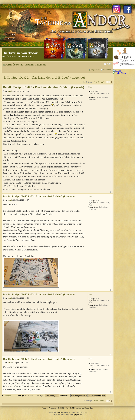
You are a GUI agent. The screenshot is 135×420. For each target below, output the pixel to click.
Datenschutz (88, 408)
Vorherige (7, 396)
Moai (10, 91)
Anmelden (107, 69)
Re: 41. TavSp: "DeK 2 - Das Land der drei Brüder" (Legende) (43, 87)
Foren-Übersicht (14, 64)
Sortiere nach (73, 395)
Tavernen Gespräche (35, 64)
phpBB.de (78, 414)
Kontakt (44, 408)
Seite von (99, 82)
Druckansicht (105, 63)
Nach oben (110, 192)
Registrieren (95, 69)
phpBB (59, 412)
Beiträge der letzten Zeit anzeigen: (38, 395)
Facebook (52, 408)
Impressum (80, 408)
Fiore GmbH (69, 408)
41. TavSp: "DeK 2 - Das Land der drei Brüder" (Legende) (43, 77)
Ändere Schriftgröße (109, 63)
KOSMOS (60, 408)
